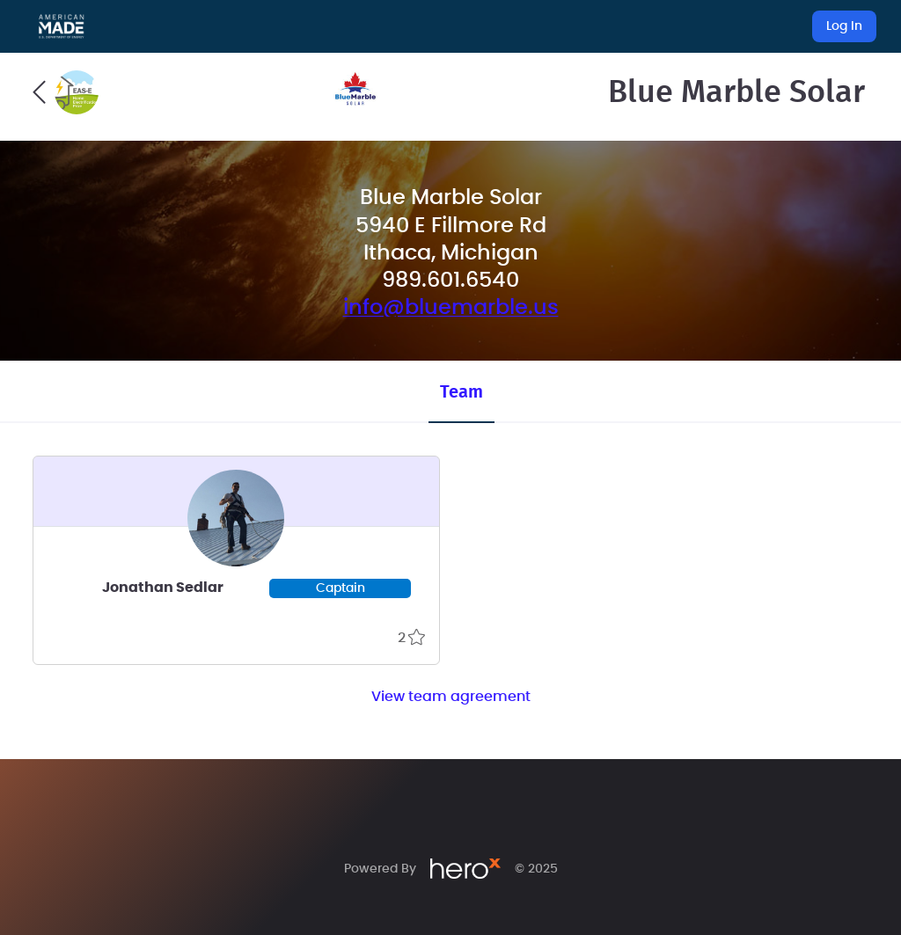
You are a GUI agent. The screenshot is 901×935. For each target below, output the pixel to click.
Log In (844, 26)
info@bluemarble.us (451, 307)
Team (461, 392)
